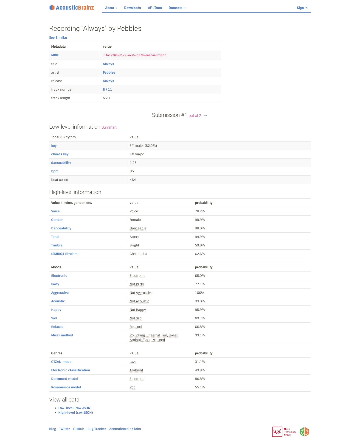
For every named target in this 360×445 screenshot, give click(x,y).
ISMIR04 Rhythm (64, 254)
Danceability (61, 228)
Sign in (302, 8)
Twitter (64, 429)
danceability (61, 163)
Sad (54, 318)
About (111, 8)
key (54, 146)
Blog (52, 429)
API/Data (155, 8)
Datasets (177, 8)
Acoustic (58, 301)
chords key (60, 154)
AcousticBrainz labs (125, 429)
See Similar (58, 37)
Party (55, 284)
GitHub (78, 429)
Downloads (132, 8)
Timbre (56, 245)
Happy (56, 310)
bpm (55, 171)
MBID (55, 55)
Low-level (66, 408)
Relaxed (57, 327)
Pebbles (109, 72)
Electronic (59, 276)
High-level (66, 412)
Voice (55, 211)
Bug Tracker (96, 429)
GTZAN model (62, 362)
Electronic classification (70, 370)
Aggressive (60, 293)
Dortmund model (64, 379)
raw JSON (83, 408)
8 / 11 (107, 89)
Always (108, 64)
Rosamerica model (66, 387)
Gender (57, 220)
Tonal (55, 237)
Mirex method (62, 335)
